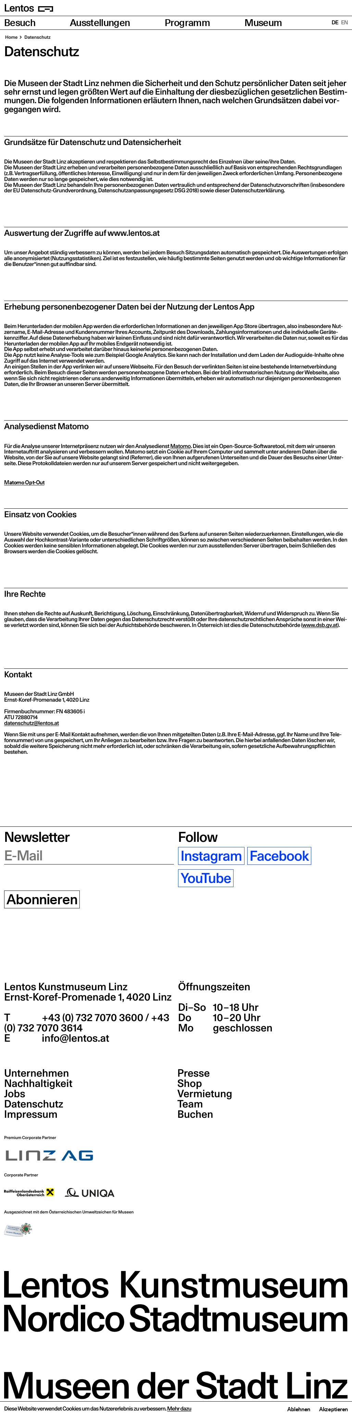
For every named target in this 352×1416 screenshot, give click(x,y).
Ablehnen (298, 1409)
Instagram (211, 856)
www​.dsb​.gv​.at (319, 625)
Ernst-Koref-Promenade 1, (88, 997)
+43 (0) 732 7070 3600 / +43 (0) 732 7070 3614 (86, 1022)
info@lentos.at (74, 1038)
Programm (187, 22)
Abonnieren (42, 899)
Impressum (31, 1114)
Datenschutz (33, 1104)
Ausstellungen (100, 22)
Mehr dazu (179, 1409)
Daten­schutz (37, 37)
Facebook (279, 856)
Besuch (19, 22)
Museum (263, 22)
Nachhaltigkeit (38, 1083)
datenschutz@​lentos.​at (31, 723)
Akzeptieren (333, 1409)
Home (11, 37)
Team (190, 1104)
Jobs (14, 1094)
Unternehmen (36, 1073)
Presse (193, 1073)
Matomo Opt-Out (24, 482)
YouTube (205, 878)
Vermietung (204, 1094)
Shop (189, 1083)
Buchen (195, 1114)
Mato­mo (180, 446)
